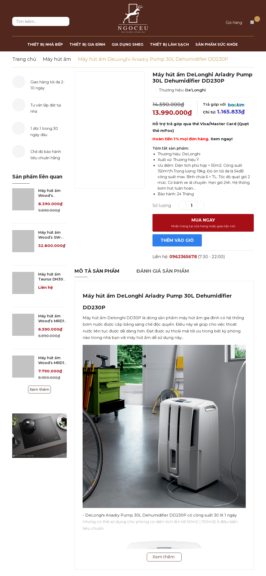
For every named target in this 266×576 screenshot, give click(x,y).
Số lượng (161, 205)
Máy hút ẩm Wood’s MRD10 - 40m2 (52, 321)
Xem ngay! (221, 138)
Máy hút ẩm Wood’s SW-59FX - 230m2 (51, 237)
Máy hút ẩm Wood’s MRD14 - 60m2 (52, 363)
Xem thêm (39, 389)
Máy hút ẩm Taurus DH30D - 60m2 (52, 279)
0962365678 (183, 256)
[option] (110, 130)
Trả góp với (223, 104)
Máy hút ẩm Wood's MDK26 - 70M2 (52, 195)
